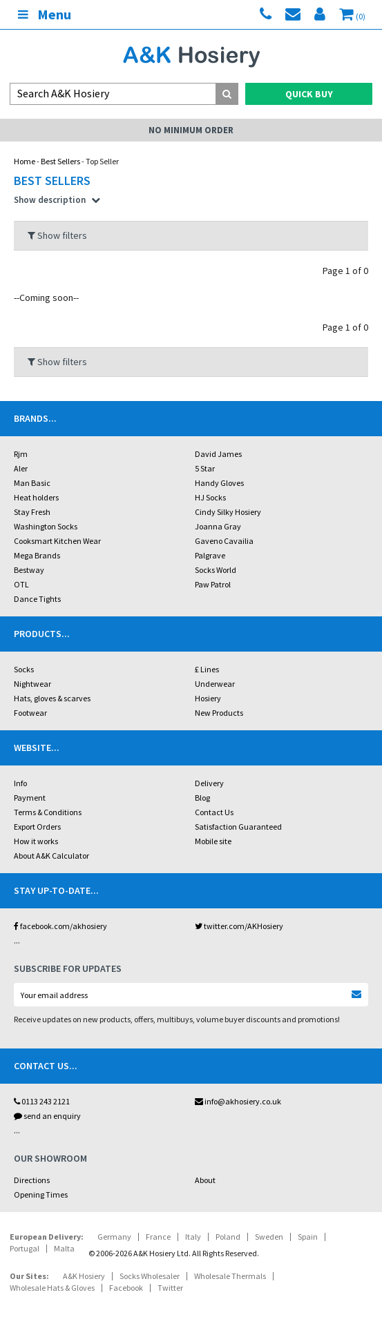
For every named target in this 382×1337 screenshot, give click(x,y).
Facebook (126, 1287)
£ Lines (207, 669)
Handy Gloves (219, 483)
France (158, 1236)
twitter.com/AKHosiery (239, 926)
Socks (24, 669)
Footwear (30, 712)
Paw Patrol (213, 584)
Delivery (209, 783)
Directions (32, 1180)
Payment (30, 797)
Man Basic (32, 483)
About (205, 1180)
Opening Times (41, 1194)
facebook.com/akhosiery (60, 926)
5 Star (205, 468)
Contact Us (214, 812)
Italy (193, 1236)
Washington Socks (45, 526)
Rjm (21, 454)
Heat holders (36, 497)
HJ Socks (210, 497)
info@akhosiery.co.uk (238, 1101)
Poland (228, 1236)
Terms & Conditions (48, 812)
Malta (64, 1248)
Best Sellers (60, 161)
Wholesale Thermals (230, 1276)
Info (20, 783)
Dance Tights (37, 599)
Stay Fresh (32, 512)
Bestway (29, 570)
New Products (219, 712)
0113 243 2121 (42, 1101)
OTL (21, 584)
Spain (308, 1236)
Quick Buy (309, 94)
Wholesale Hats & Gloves (52, 1287)
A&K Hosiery (84, 1276)
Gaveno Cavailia (224, 541)
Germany (114, 1236)
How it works (36, 841)
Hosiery (208, 698)
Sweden (269, 1236)
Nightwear (32, 684)
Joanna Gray (218, 526)
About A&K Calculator (51, 855)
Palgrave (210, 555)
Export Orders (37, 826)
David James (218, 454)
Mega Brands (37, 555)
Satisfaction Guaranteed (238, 826)
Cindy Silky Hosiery (228, 512)
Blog (202, 797)
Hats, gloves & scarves (52, 698)
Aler (21, 468)
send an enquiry (47, 1116)
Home (24, 161)
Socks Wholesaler (150, 1276)
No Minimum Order (191, 130)
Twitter (170, 1287)
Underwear (215, 684)
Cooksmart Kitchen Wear (57, 541)
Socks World (215, 570)
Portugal (24, 1248)
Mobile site (213, 841)
